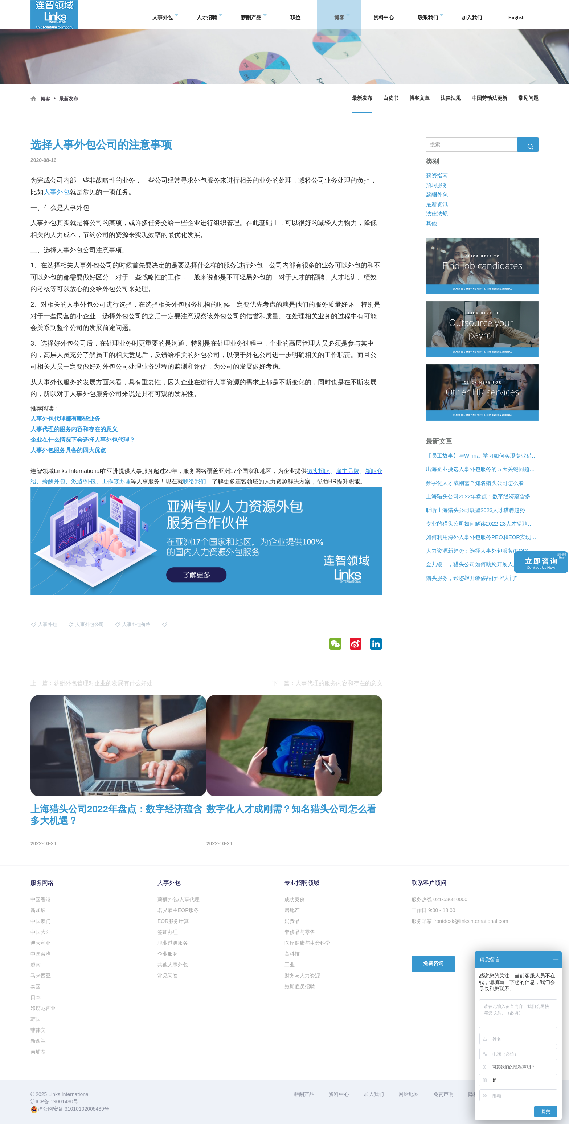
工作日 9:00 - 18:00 (433, 910)
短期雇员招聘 (299, 986)
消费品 (292, 921)
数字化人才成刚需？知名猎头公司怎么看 (475, 483)
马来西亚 (40, 975)
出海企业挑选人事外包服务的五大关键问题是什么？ (482, 469)
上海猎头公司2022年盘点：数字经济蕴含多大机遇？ (482, 496)
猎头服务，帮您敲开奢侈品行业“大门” (471, 578)
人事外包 (165, 15)
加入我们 (472, 14)
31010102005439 (84, 1109)
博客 (342, 15)
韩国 (35, 1019)
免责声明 (443, 1094)
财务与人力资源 (302, 975)
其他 (431, 223)
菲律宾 (38, 1030)
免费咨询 (433, 963)
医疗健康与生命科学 (307, 942)
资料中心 (383, 14)
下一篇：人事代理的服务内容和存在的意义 (327, 683)
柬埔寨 (38, 1051)
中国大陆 (40, 932)
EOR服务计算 (173, 921)
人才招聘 (209, 15)
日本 (35, 997)
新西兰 (38, 1040)
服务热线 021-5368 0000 (439, 899)
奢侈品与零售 (299, 932)
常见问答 (167, 975)
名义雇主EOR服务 (178, 910)
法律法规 (451, 98)
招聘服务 (437, 185)
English (516, 14)
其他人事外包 (172, 964)
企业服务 (167, 953)
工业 (289, 964)
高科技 (292, 953)
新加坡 (38, 910)
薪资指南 (437, 175)
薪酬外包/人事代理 (178, 899)
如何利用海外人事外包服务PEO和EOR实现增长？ (482, 537)
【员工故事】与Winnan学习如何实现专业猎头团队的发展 (482, 456)
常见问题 (528, 98)
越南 (35, 964)
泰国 (35, 986)
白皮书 (390, 98)
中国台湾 (40, 953)
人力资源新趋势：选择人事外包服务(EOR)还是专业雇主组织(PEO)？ (482, 551)
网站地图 (408, 1094)
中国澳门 (40, 921)
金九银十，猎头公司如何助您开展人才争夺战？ (482, 564)
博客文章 (419, 98)
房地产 (292, 910)
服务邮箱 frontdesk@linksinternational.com (460, 921)
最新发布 (362, 98)
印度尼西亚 (43, 1008)
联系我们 (430, 15)
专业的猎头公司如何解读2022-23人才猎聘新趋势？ (482, 523)
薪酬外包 (437, 195)
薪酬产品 (254, 15)
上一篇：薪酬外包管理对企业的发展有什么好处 (91, 683)
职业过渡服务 (172, 942)
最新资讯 (437, 204)
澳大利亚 (40, 942)
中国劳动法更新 (489, 98)
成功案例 (294, 899)
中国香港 (40, 899)
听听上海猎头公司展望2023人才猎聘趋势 (475, 510)
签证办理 (167, 932)
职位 (295, 14)
